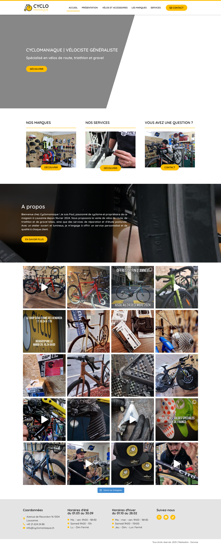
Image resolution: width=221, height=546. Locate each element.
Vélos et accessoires (115, 7)
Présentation (90, 7)
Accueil (73, 7)
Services (156, 7)
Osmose (194, 542)
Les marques (139, 7)
